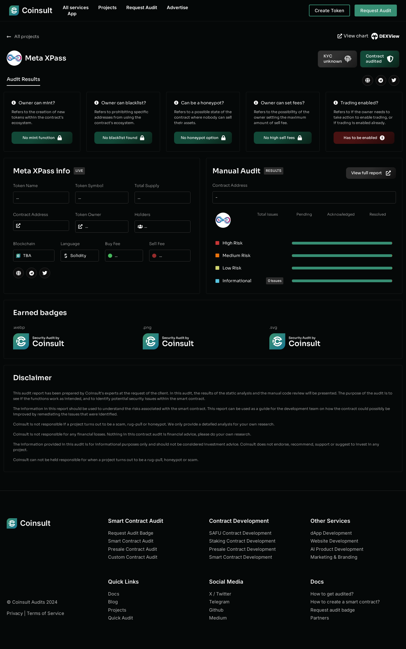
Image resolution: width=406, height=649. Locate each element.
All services (76, 7)
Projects (107, 7)
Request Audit (141, 7)
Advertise (177, 7)
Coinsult (37, 10)
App (72, 13)
